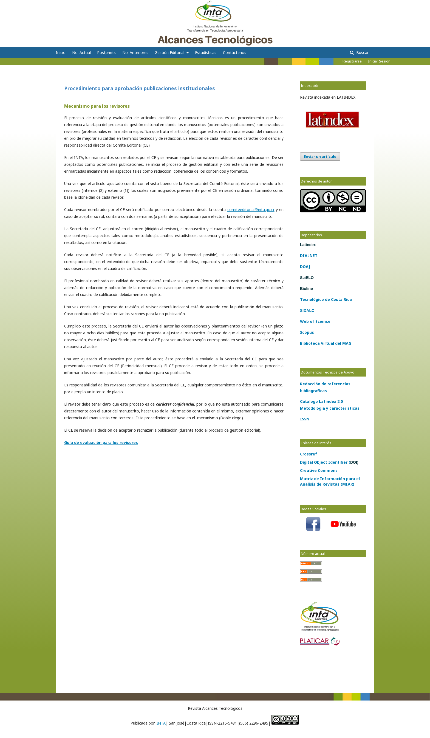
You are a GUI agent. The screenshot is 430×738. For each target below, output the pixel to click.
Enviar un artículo (320, 156)
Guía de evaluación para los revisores (101, 442)
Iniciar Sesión (379, 61)
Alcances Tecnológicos (92, 6)
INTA (161, 723)
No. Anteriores (135, 52)
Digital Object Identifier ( (329, 462)
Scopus (307, 332)
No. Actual (81, 52)
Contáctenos (234, 52)
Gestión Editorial (170, 52)
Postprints (106, 52)
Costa (336, 299)
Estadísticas (205, 52)
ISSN (304, 418)
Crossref (308, 454)
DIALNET (309, 255)
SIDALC (307, 310)
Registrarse (352, 61)
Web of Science (315, 321)
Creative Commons (319, 470)
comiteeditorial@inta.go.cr (251, 209)
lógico (318, 299)
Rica (347, 299)
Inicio (61, 52)
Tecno (306, 299)
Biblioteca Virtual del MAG (325, 343)
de (327, 299)
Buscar (362, 52)
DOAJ (305, 266)
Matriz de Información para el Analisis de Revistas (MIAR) (330, 481)
